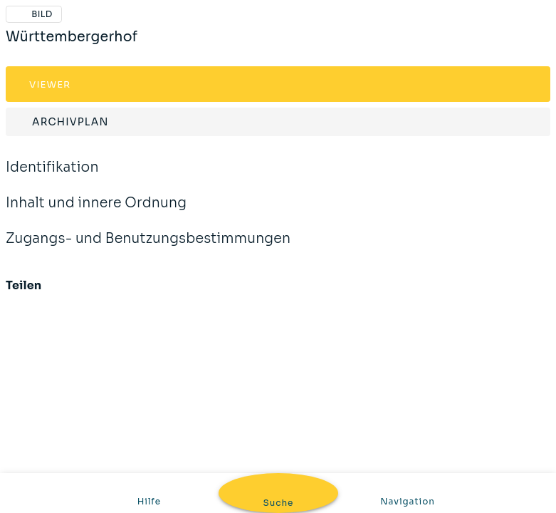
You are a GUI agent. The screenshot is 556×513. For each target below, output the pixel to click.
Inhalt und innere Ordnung (96, 212)
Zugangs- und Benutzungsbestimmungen (148, 248)
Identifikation (52, 177)
